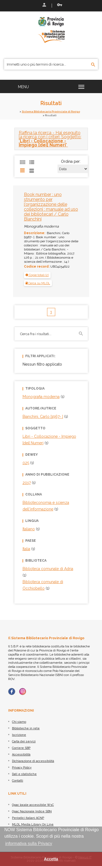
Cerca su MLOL (38, 283)
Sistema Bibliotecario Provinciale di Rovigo (51, 111)
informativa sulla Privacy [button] (28, 843)
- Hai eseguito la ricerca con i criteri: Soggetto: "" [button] (50, 139)
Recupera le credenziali (59, 5)
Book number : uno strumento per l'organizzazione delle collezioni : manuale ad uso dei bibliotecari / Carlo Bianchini (51, 207)
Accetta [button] (51, 859)
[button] (37, 275)
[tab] (51, 139)
